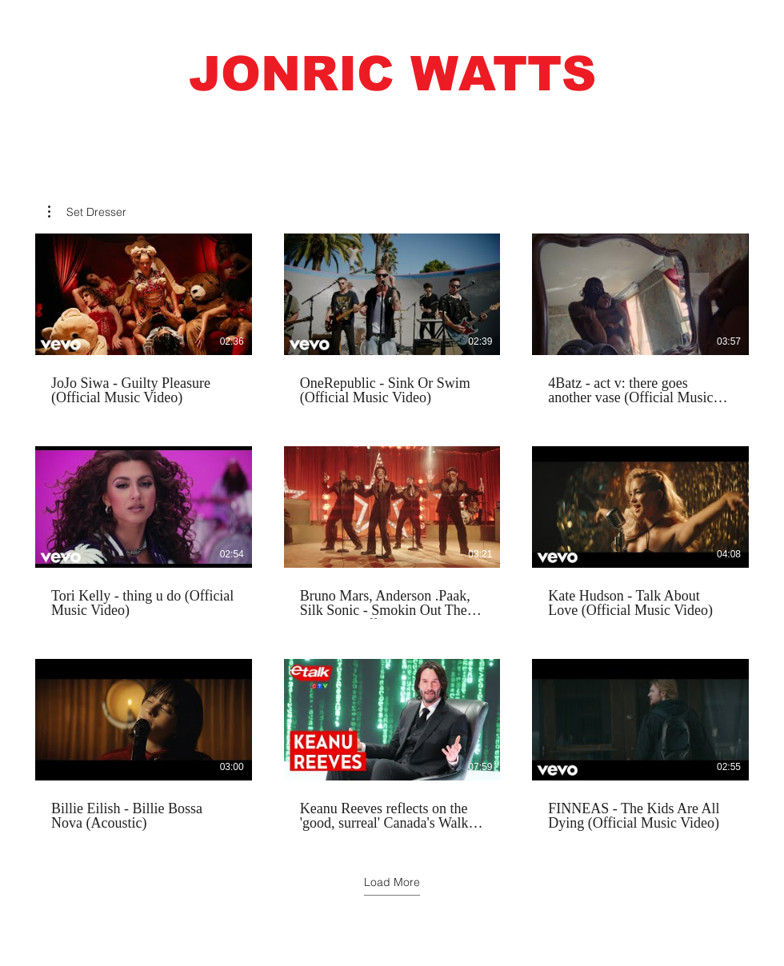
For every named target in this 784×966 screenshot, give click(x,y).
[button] (392, 74)
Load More (392, 882)
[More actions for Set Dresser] (87, 212)
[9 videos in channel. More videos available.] (392, 532)
